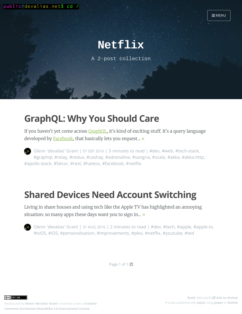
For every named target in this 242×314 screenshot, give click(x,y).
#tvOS (40, 233)
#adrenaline (117, 157)
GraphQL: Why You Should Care (91, 118)
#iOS (53, 233)
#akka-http (193, 157)
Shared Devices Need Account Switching (110, 195)
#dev (154, 151)
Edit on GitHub (225, 298)
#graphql (43, 157)
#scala (158, 157)
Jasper (218, 303)
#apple (184, 227)
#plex (137, 233)
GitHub (232, 303)
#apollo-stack (37, 163)
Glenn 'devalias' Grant (56, 151)
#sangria (141, 157)
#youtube (172, 233)
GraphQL (97, 131)
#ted (189, 233)
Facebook (63, 139)
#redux (76, 157)
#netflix (133, 163)
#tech (169, 227)
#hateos (91, 163)
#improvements (113, 233)
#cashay (94, 157)
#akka (173, 157)
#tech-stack (187, 151)
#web (167, 151)
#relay (60, 157)
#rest (75, 163)
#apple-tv (203, 227)
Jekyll (201, 303)
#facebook (113, 163)
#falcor (61, 163)
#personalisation (77, 233)
